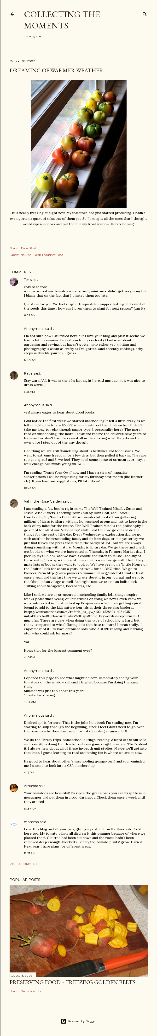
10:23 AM (30, 488)
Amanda (31, 786)
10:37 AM (30, 808)
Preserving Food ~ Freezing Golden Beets (72, 982)
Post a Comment (23, 864)
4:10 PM (29, 657)
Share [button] (13, 248)
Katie (28, 373)
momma (31, 822)
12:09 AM (30, 360)
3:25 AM (29, 391)
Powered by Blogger (79, 1021)
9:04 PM (30, 702)
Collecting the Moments (62, 20)
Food (60, 255)
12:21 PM (29, 853)
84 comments (31, 991)
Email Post (28, 248)
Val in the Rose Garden (43, 501)
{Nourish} (26, 255)
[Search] (145, 13)
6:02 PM (29, 315)
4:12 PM (29, 772)
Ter (26, 280)
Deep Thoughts (44, 255)
